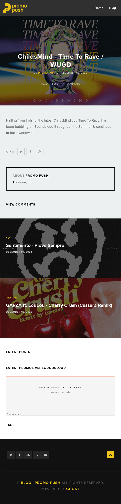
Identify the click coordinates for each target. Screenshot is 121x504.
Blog (112, 8)
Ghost (72, 489)
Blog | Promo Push (41, 483)
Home (98, 8)
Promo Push (47, 72)
